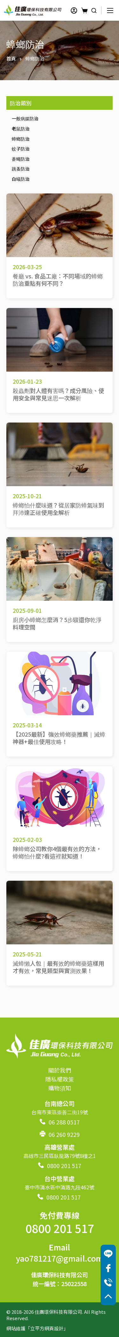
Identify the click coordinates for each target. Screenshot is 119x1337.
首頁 (11, 58)
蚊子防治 (21, 148)
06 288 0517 (64, 1122)
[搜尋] (93, 10)
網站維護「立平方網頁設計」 (37, 1328)
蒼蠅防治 (21, 159)
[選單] (110, 10)
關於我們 (59, 1070)
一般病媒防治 (25, 118)
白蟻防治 (21, 179)
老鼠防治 (21, 128)
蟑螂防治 (21, 139)
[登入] (74, 10)
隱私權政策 (59, 1079)
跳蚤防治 (21, 168)
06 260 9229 (64, 1134)
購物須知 (59, 1088)
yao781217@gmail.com (59, 1258)
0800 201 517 (64, 1165)
